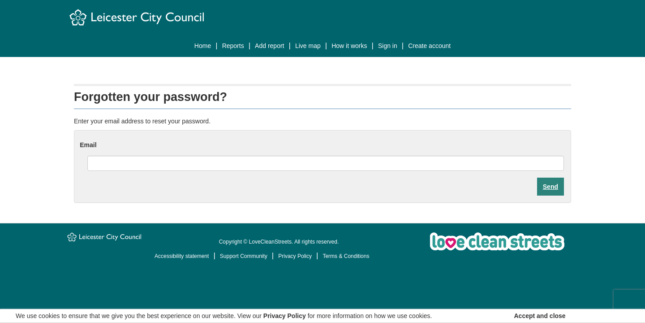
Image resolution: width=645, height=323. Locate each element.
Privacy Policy (295, 256)
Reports (233, 45)
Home (202, 45)
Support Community (243, 256)
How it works (349, 45)
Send (550, 186)
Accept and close (540, 315)
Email (88, 144)
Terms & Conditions (345, 256)
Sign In (387, 45)
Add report (269, 45)
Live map (308, 45)
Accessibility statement (182, 256)
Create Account (429, 45)
